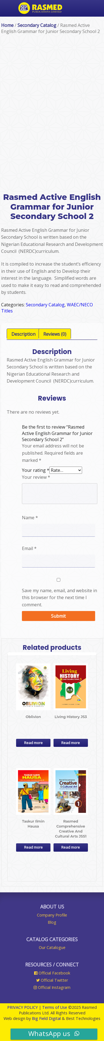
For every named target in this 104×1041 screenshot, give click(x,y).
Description (23, 334)
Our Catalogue (52, 947)
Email (29, 548)
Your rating (35, 470)
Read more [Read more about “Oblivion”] (33, 742)
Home (7, 25)
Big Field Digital (46, 1018)
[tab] (23, 334)
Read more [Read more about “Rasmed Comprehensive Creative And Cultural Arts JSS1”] (70, 847)
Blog (52, 922)
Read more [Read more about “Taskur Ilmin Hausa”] (33, 847)
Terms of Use (54, 1007)
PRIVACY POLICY (22, 1007)
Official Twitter (52, 980)
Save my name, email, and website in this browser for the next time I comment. (59, 597)
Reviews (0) (54, 334)
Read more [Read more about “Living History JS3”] (70, 742)
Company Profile (52, 915)
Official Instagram (52, 987)
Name (30, 518)
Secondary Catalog (36, 25)
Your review (36, 477)
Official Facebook (52, 973)
